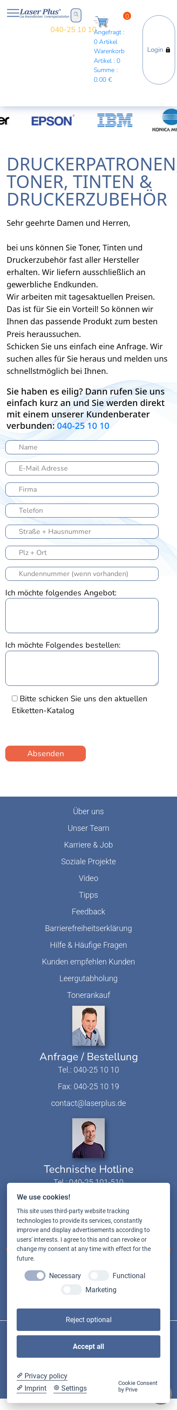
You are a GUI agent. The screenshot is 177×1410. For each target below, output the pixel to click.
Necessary (65, 1276)
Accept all (88, 1346)
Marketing (101, 1290)
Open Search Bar (76, 14)
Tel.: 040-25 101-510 (88, 1182)
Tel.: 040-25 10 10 (88, 1069)
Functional (129, 1276)
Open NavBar (13, 13)
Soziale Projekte (88, 861)
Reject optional (89, 1320)
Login (159, 49)
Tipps (88, 894)
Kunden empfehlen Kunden (88, 961)
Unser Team (88, 828)
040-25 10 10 (73, 30)
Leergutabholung (88, 978)
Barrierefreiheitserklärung (88, 928)
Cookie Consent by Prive (137, 1386)
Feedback (88, 911)
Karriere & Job (88, 844)
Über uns (88, 811)
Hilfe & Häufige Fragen (88, 945)
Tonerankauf (88, 995)
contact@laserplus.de (88, 1103)
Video (89, 878)
